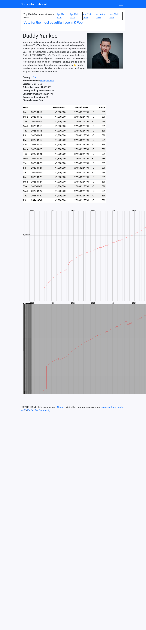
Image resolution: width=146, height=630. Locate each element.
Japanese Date (108, 407)
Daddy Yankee (47, 80)
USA (34, 77)
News (60, 407)
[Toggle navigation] (121, 4)
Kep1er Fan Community (39, 410)
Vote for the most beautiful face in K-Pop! (53, 22)
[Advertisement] (122, 147)
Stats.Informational (34, 4)
